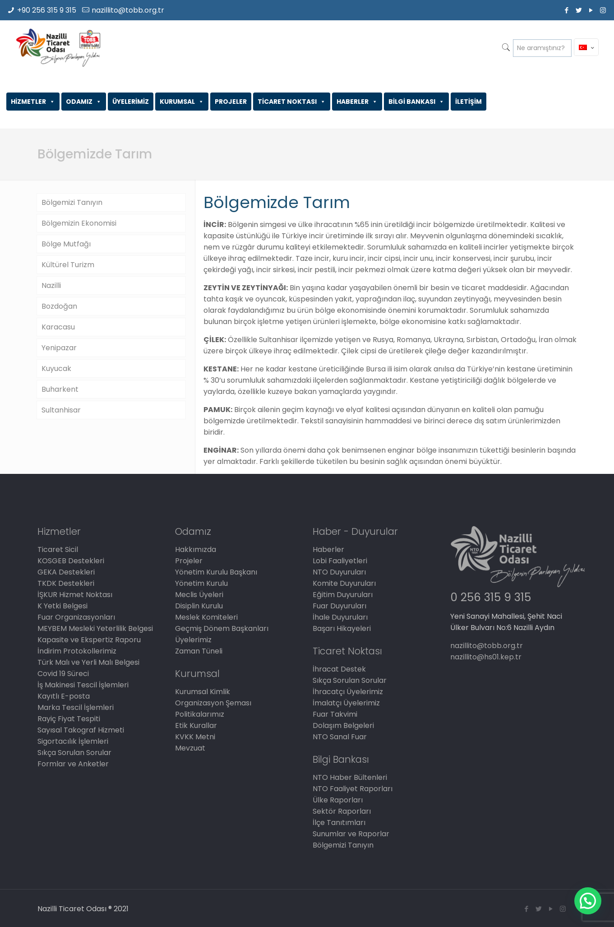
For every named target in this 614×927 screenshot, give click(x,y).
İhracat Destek (339, 669)
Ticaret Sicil (57, 549)
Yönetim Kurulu (201, 583)
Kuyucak (56, 368)
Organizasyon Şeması (213, 703)
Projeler (189, 561)
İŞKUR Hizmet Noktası (74, 594)
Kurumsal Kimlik (202, 691)
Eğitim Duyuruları (343, 594)
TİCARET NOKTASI (292, 101)
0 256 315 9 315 (490, 597)
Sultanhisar (61, 410)
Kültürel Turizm (68, 265)
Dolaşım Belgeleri (343, 725)
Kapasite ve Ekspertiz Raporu (89, 640)
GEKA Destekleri (66, 572)
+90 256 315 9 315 (46, 10)
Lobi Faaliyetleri (340, 561)
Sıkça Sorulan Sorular (74, 752)
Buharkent (60, 389)
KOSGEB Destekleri (70, 561)
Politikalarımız (199, 714)
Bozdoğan (59, 306)
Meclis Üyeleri (199, 594)
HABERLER (357, 101)
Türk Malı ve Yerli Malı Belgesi (88, 662)
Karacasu (58, 327)
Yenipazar (59, 348)
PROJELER (231, 101)
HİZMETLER (33, 101)
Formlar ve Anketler (73, 764)
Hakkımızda (195, 549)
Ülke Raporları (338, 800)
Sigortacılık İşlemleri (72, 741)
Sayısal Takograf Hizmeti (80, 730)
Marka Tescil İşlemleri (75, 707)
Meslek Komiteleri (206, 617)
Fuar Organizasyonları (76, 617)
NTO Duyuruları (339, 572)
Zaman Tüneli (198, 651)
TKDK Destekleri (65, 583)
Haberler (328, 549)
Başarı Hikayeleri (342, 628)
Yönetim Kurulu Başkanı (216, 572)
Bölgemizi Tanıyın (72, 202)
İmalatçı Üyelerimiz (346, 703)
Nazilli (51, 285)
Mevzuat (190, 748)
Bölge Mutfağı (66, 244)
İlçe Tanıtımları (339, 822)
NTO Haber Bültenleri (350, 777)
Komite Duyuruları (344, 583)
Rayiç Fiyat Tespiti (68, 719)
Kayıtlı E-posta (63, 696)
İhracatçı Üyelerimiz (348, 691)
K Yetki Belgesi (62, 606)
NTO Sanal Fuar (340, 737)
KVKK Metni (195, 737)
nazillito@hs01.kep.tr (486, 657)
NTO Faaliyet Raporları (352, 788)
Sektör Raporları (342, 811)
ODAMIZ (84, 101)
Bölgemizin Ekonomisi (79, 223)
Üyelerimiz (193, 640)
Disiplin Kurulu (199, 606)
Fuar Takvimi (335, 714)
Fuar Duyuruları (339, 606)
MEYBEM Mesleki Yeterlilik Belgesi (95, 628)
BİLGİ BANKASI (416, 101)
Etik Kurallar (196, 725)
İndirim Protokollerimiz (76, 651)
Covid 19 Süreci (63, 673)
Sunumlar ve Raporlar (351, 834)
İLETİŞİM (468, 101)
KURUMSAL (182, 101)
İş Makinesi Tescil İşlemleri (83, 685)
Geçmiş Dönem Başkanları (221, 628)
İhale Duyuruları (340, 617)
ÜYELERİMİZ (130, 101)
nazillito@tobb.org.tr (128, 10)
